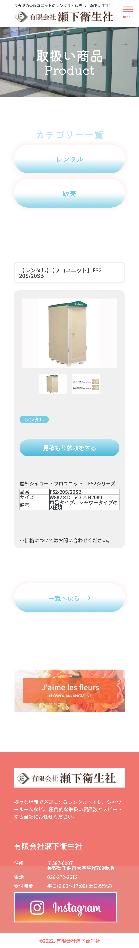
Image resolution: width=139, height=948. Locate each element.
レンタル (69, 158)
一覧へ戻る (64, 597)
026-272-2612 (62, 876)
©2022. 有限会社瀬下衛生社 (69, 940)
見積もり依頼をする (69, 447)
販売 (69, 193)
